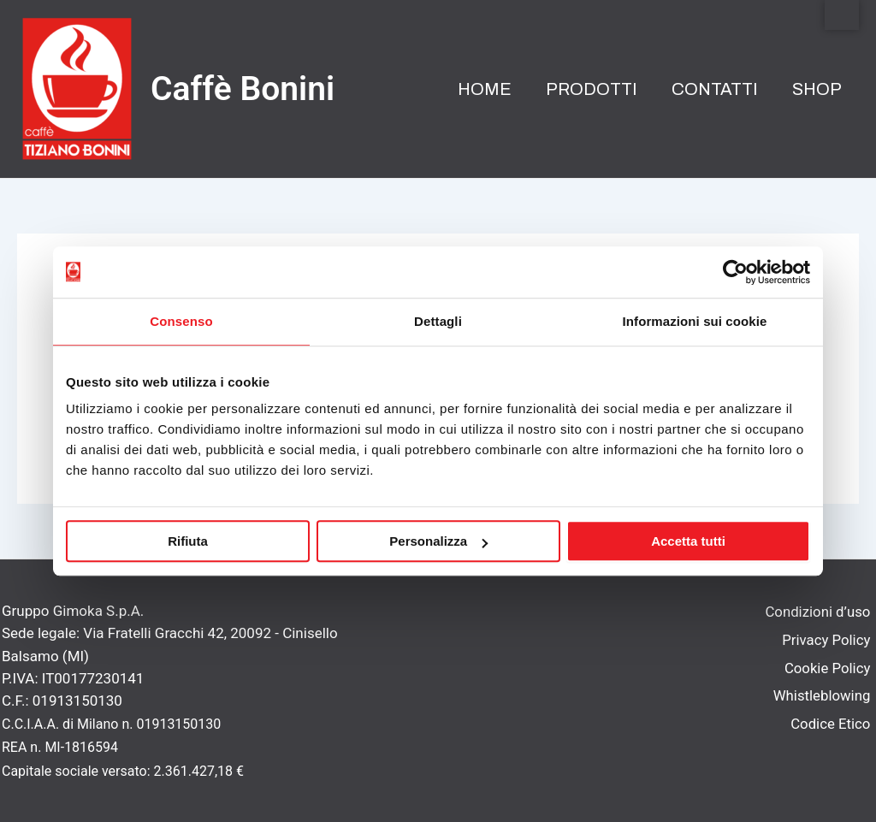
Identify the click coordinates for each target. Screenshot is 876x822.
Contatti (715, 89)
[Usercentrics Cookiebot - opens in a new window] (735, 272)
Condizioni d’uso (819, 612)
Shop (817, 89)
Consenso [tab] (181, 321)
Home (485, 89)
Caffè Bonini (242, 89)
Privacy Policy (828, 641)
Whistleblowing (823, 700)
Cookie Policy (829, 671)
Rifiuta (188, 541)
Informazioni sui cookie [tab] (695, 321)
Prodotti (591, 89)
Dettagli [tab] (438, 321)
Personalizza (438, 541)
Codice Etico (832, 729)
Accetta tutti (688, 541)
